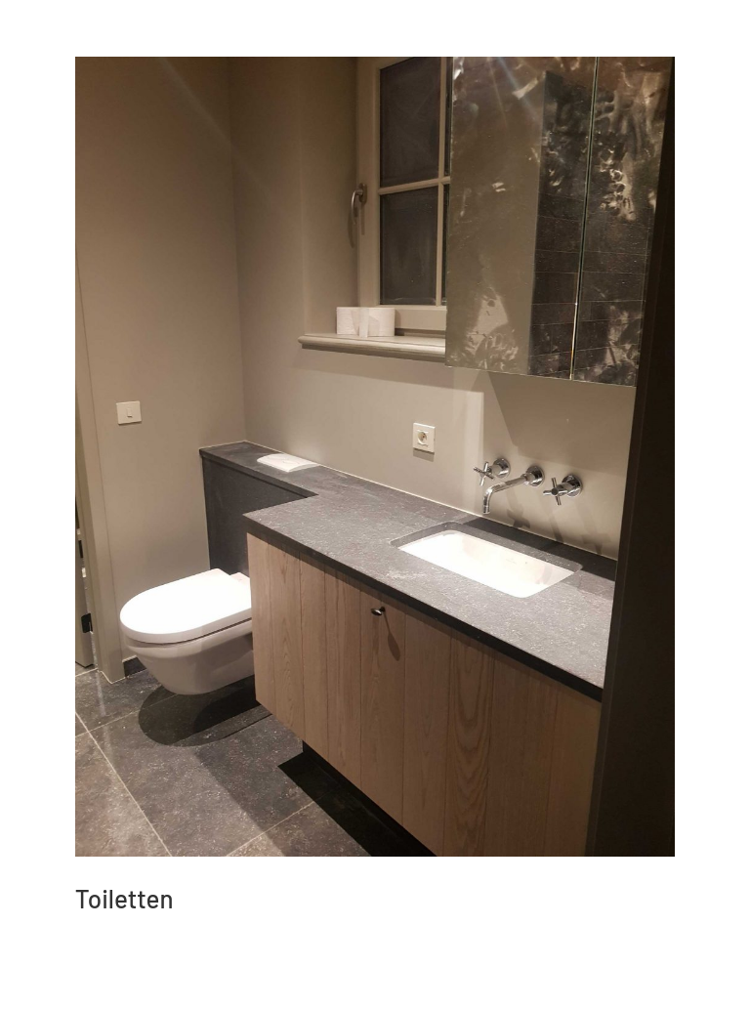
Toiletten (124, 898)
